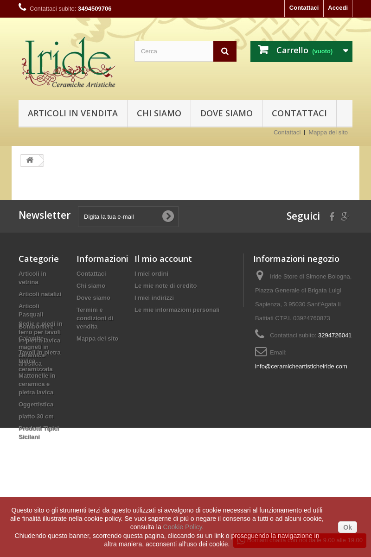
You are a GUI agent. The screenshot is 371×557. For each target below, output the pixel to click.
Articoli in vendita (73, 113)
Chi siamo (159, 113)
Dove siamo (226, 113)
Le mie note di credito (165, 285)
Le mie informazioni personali (176, 309)
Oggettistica (36, 404)
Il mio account (163, 258)
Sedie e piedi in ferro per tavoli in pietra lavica (41, 461)
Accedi (338, 7)
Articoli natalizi (40, 294)
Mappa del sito (328, 132)
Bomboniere (36, 326)
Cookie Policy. (183, 527)
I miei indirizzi (154, 297)
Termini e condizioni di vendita (95, 318)
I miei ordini (151, 273)
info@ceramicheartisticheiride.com (301, 366)
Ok (347, 527)
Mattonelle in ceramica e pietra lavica (37, 384)
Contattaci (304, 7)
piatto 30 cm (36, 416)
